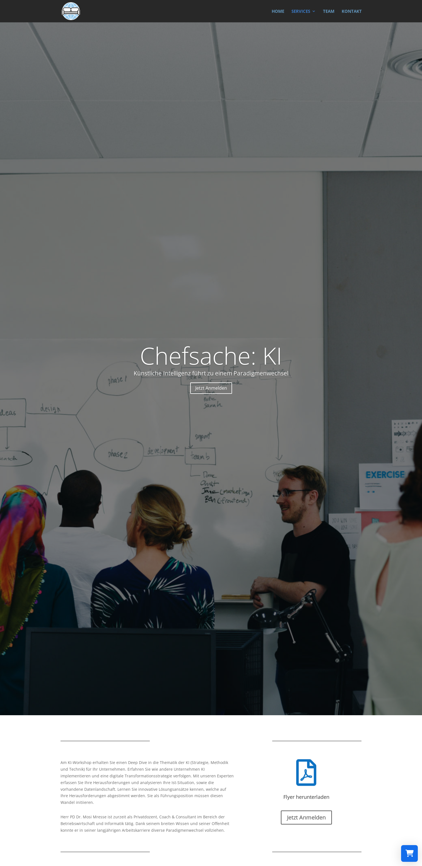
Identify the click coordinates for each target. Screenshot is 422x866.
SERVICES (300, 11)
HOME (278, 11)
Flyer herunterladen (306, 797)
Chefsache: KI (211, 355)
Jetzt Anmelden (211, 388)
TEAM (328, 11)
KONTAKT (352, 11)
